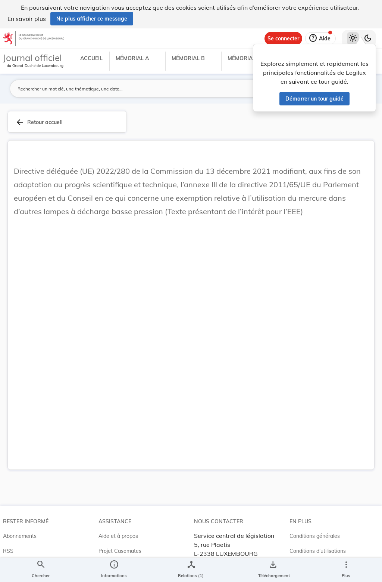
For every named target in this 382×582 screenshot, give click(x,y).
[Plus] (345, 570)
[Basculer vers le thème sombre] (368, 38)
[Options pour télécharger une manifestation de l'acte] (272, 570)
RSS (8, 551)
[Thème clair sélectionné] (353, 38)
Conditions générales (314, 536)
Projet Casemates (119, 551)
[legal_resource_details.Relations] (191, 570)
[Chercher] (41, 570)
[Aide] (320, 38)
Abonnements (20, 536)
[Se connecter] (283, 38)
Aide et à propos (118, 536)
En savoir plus (26, 18)
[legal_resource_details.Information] (114, 570)
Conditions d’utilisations (317, 551)
